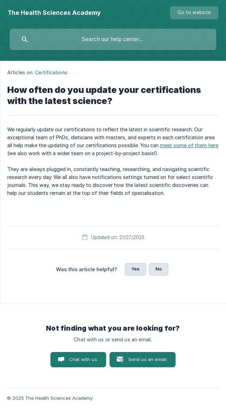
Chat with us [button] (83, 359)
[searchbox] (113, 39)
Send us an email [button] (147, 359)
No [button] (159, 269)
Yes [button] (135, 269)
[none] (54, 12)
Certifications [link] (51, 72)
